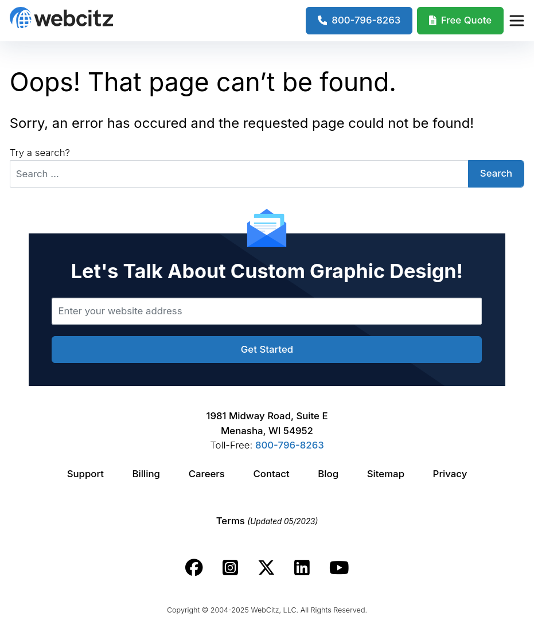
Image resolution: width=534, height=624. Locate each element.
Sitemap (385, 473)
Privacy (450, 473)
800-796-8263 (289, 445)
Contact (271, 473)
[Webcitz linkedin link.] (302, 568)
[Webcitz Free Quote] (460, 20)
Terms (267, 520)
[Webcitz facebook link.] (194, 568)
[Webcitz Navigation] (516, 20)
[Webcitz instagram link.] (230, 568)
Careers (207, 473)
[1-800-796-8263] (359, 20)
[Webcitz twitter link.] (266, 568)
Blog (328, 473)
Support (85, 473)
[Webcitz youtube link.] (339, 568)
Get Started (267, 349)
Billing (146, 473)
